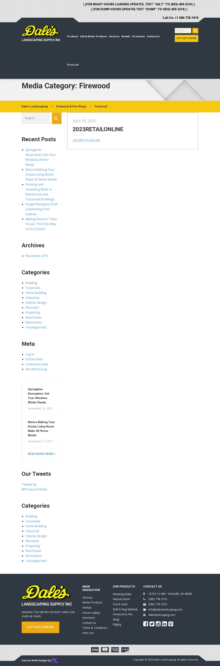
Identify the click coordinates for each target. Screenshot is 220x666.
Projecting (32, 312)
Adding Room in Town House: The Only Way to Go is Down (41, 224)
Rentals (125, 36)
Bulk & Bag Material (125, 609)
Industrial (32, 298)
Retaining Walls (122, 594)
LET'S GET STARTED (40, 627)
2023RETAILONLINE (101, 133)
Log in (29, 354)
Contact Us (153, 36)
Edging (117, 624)
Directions (138, 36)
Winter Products (92, 602)
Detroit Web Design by (40, 660)
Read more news (41, 454)
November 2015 (36, 256)
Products (72, 36)
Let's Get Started (186, 38)
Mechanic (32, 307)
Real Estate (33, 317)
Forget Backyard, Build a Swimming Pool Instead (41, 209)
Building (31, 283)
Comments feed (36, 364)
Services (114, 36)
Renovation (33, 322)
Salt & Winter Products (93, 36)
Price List (72, 64)
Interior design (36, 302)
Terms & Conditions (94, 628)
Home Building (36, 293)
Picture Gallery (91, 612)
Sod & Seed (120, 604)
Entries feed (34, 359)
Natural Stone (121, 599)
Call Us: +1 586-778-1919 (180, 18)
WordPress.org (36, 369)
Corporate (32, 288)
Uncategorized (35, 327)
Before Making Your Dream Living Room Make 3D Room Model (41, 174)
